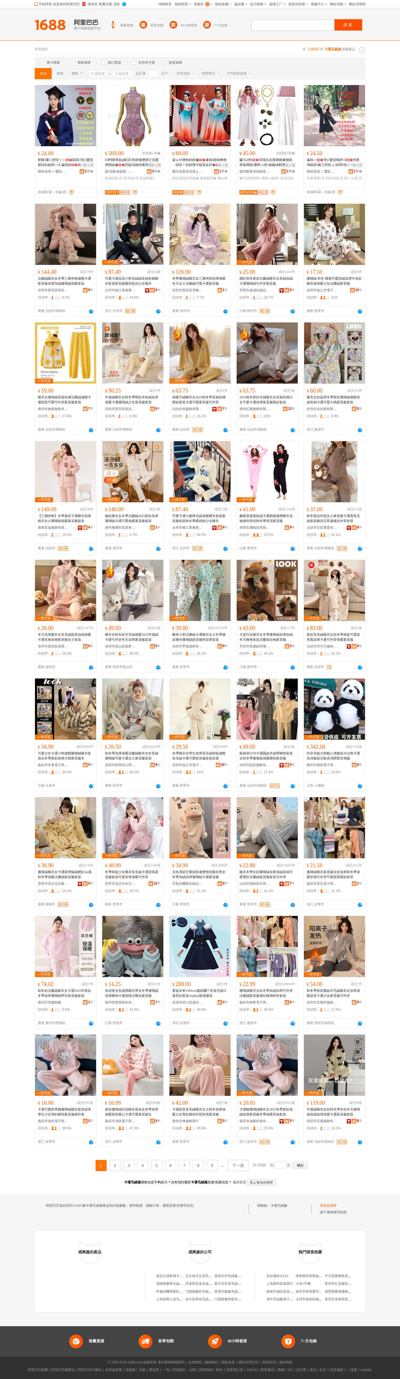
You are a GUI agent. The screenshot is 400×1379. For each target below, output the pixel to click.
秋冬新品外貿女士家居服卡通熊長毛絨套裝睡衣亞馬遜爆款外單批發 (333, 518)
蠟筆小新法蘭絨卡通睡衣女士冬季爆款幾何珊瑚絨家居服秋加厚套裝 (199, 637)
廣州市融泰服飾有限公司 (53, 409)
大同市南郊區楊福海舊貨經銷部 (319, 1299)
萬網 (281, 1370)
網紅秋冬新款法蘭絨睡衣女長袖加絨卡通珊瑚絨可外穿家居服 (266, 281)
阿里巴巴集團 (38, 1370)
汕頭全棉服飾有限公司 (187, 409)
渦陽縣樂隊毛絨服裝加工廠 (176, 1284)
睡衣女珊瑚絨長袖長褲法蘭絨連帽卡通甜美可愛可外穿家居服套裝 (64, 399)
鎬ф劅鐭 (147, 178)
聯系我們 (269, 1362)
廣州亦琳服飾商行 (185, 1121)
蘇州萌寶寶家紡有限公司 (120, 1002)
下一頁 (238, 1165)
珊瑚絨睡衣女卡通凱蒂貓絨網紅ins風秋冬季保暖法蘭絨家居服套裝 (65, 874)
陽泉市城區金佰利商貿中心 (286, 1291)
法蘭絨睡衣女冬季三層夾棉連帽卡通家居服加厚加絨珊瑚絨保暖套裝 (64, 281)
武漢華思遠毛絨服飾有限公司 (207, 1284)
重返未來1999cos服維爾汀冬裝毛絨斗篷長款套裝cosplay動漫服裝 (199, 993)
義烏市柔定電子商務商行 (322, 884)
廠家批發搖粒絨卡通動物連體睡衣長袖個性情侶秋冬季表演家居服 (266, 518)
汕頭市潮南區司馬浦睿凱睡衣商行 (254, 884)
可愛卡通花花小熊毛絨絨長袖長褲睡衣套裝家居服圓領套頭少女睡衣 (131, 281)
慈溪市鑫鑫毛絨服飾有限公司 (236, 1291)
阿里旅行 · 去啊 (184, 1370)
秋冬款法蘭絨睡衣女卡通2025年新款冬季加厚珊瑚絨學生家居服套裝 (64, 993)
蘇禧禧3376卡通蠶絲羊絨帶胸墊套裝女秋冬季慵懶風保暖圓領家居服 (266, 755)
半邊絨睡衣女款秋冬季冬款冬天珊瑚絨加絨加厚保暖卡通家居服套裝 (333, 1111)
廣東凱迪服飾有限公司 (53, 528)
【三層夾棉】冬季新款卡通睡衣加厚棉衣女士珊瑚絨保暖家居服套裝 (64, 518)
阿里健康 (336, 1370)
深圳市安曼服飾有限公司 (322, 1121)
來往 (313, 1370)
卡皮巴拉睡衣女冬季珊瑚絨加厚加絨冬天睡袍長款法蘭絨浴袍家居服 (266, 637)
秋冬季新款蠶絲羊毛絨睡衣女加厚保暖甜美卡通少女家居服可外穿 (333, 993)
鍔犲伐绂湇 (334, 178)
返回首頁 (239, 1182)
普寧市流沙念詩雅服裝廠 (53, 884)
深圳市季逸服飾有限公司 (187, 646)
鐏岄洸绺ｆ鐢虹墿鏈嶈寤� (53, 171)
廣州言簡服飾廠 (49, 1002)
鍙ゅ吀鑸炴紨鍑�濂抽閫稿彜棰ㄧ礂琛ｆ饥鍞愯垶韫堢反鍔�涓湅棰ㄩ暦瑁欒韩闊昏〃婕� (199, 162)
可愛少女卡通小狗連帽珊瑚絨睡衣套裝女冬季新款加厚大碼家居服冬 (64, 755)
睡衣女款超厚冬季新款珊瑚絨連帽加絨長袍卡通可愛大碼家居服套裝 (333, 399)
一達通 (352, 1370)
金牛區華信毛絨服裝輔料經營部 (208, 1299)
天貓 (142, 1370)
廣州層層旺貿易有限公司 (120, 528)
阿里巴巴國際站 (63, 1370)
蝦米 (219, 1370)
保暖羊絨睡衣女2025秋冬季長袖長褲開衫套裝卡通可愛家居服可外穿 (199, 399)
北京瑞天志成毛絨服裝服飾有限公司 (212, 1276)
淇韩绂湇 (131, 178)
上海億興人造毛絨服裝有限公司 (179, 1299)
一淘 (165, 1370)
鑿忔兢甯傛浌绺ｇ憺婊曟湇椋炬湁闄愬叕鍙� (187, 171)
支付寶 (301, 1370)
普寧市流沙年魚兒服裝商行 (120, 884)
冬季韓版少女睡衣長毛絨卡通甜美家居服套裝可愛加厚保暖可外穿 (131, 874)
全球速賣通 (113, 1370)
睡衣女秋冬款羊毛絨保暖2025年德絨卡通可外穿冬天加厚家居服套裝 (131, 637)
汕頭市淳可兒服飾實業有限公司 (322, 646)
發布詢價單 (328, 1205)
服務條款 (211, 1362)
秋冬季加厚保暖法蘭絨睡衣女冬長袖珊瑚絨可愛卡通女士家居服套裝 (131, 755)
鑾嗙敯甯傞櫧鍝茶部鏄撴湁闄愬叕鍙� (254, 171)
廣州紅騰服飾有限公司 (254, 409)
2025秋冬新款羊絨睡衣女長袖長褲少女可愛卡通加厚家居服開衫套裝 (266, 399)
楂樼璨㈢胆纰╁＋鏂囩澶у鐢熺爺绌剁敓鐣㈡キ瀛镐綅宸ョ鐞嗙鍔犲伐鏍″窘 (65, 162)
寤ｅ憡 (89, 165)
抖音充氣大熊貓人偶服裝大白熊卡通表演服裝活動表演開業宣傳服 (333, 755)
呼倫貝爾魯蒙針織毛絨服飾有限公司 (182, 1291)
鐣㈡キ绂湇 (353, 178)
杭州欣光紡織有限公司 (322, 409)
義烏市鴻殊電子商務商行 (120, 1121)
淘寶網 (130, 1370)
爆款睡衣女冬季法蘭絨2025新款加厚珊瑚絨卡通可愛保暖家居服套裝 (131, 518)
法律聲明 (194, 1362)
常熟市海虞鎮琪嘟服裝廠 (254, 646)
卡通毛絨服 (279, 1205)
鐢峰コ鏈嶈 (270, 178)
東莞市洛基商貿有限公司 (343, 1299)
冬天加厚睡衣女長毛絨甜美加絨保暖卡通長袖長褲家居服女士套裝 (64, 637)
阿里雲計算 (234, 1370)
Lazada (366, 1370)
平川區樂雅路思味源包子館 (345, 1276)
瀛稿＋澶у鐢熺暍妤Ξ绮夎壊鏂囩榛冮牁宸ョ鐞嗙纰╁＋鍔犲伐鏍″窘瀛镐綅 (333, 162)
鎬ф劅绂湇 (113, 178)
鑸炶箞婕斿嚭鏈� (185, 178)
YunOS (251, 1370)
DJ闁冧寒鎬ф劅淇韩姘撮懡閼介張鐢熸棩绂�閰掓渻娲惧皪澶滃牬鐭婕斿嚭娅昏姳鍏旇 (132, 162)
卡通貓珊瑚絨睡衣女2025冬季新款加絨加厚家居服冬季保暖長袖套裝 (266, 1111)
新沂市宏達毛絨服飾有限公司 (236, 1284)
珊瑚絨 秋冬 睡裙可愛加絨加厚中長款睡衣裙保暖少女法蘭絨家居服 (334, 281)
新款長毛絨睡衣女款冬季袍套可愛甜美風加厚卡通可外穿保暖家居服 (333, 637)
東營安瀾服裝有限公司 (254, 528)
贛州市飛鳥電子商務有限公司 (322, 765)
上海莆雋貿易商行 (279, 1284)
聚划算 (154, 1370)
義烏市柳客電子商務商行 (254, 1002)
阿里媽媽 (205, 1370)
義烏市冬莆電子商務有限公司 (53, 765)
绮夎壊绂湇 (315, 178)
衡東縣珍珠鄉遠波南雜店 (314, 1276)
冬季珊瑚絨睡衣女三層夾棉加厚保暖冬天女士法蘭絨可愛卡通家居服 (199, 281)
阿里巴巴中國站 (89, 1370)
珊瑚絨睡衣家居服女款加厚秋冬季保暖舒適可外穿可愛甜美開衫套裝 (333, 874)
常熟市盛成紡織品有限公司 (254, 290)
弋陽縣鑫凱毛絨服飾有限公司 (207, 1291)
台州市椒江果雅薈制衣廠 (120, 290)
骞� (89, 171)
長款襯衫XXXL (277, 1276)
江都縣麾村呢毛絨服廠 (231, 1299)
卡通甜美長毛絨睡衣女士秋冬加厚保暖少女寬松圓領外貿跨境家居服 (199, 1111)
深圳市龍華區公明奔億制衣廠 (120, 765)
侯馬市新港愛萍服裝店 (312, 1291)
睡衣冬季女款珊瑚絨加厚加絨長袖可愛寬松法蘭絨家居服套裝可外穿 (266, 874)
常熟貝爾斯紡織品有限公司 (187, 884)
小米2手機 (303, 1284)
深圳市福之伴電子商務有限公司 (322, 290)
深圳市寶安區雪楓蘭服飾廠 (187, 290)
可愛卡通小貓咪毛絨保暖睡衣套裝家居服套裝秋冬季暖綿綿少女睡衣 (199, 518)
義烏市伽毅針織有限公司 (254, 1121)
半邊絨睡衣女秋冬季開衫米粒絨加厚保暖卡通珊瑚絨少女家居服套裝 (131, 399)
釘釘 (323, 1370)
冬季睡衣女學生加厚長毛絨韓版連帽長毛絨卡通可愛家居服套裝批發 (199, 755)
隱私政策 (228, 1362)
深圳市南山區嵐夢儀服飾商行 (120, 646)
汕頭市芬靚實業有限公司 (322, 528)
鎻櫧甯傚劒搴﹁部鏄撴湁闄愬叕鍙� (120, 171)
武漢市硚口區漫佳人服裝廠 (187, 1002)
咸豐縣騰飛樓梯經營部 (341, 1291)
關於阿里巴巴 (249, 1362)
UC (290, 1370)
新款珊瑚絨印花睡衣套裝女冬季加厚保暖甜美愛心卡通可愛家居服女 (131, 1111)
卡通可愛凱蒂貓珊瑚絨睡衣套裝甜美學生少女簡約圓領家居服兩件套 (64, 1111)
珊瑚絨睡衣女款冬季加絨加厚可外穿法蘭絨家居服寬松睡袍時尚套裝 (266, 993)
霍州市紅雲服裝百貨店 (341, 1284)
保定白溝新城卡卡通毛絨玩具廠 (179, 1276)
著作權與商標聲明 (171, 1362)
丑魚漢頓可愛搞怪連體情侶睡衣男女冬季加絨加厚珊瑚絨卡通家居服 (199, 874)
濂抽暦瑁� (208, 178)
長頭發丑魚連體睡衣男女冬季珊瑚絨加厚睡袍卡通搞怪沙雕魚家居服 (131, 993)
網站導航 (285, 1362)
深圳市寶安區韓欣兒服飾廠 (53, 290)
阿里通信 (267, 1370)
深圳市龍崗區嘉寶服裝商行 (53, 646)
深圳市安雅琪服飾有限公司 (322, 1002)
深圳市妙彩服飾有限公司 (254, 765)
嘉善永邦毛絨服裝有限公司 (234, 1276)
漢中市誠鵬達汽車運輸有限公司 (289, 1299)
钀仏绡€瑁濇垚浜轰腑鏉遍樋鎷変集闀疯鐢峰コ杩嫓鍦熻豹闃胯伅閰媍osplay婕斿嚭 (265, 162)
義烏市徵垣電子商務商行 (53, 1121)
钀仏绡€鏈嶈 (249, 178)
